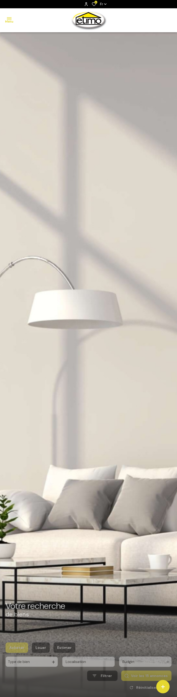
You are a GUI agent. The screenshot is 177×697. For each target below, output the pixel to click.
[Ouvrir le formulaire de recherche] (102, 682)
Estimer (64, 654)
